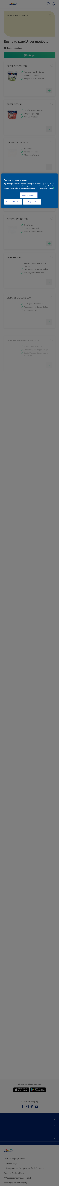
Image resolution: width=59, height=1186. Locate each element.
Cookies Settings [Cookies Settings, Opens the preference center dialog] (28, 195)
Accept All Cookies (13, 202)
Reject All (32, 202)
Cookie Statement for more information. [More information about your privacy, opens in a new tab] (37, 188)
